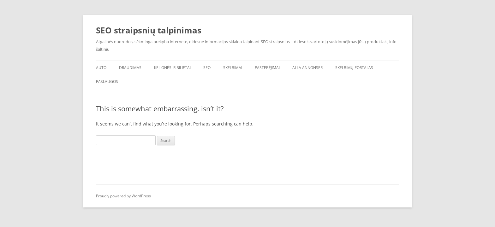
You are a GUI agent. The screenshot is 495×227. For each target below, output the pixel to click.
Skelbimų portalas (354, 67)
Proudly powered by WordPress (123, 196)
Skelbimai (232, 67)
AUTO (101, 67)
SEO (207, 67)
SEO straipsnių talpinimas (148, 30)
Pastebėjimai (267, 67)
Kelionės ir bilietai (172, 67)
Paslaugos (107, 81)
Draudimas (130, 67)
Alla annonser (307, 67)
